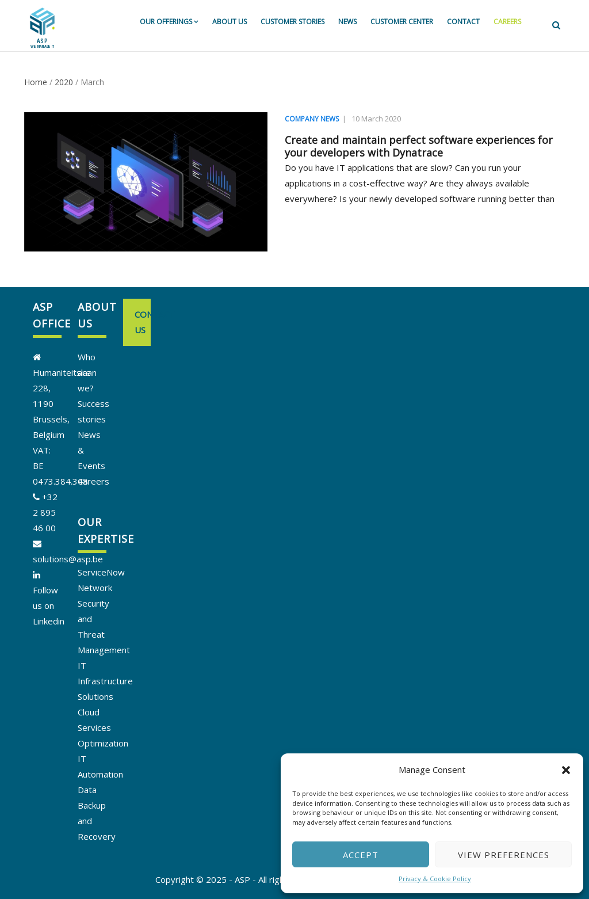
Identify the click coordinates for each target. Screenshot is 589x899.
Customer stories (292, 21)
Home (35, 82)
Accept (360, 854)
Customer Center (401, 21)
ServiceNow (101, 572)
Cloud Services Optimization (103, 727)
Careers (507, 21)
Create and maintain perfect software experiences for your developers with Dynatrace (419, 146)
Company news (312, 119)
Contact (463, 21)
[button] (566, 770)
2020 (64, 82)
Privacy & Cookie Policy (435, 878)
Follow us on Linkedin (48, 605)
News (347, 21)
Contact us (143, 322)
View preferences (503, 854)
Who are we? (86, 372)
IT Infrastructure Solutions (105, 681)
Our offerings (169, 21)
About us (229, 21)
